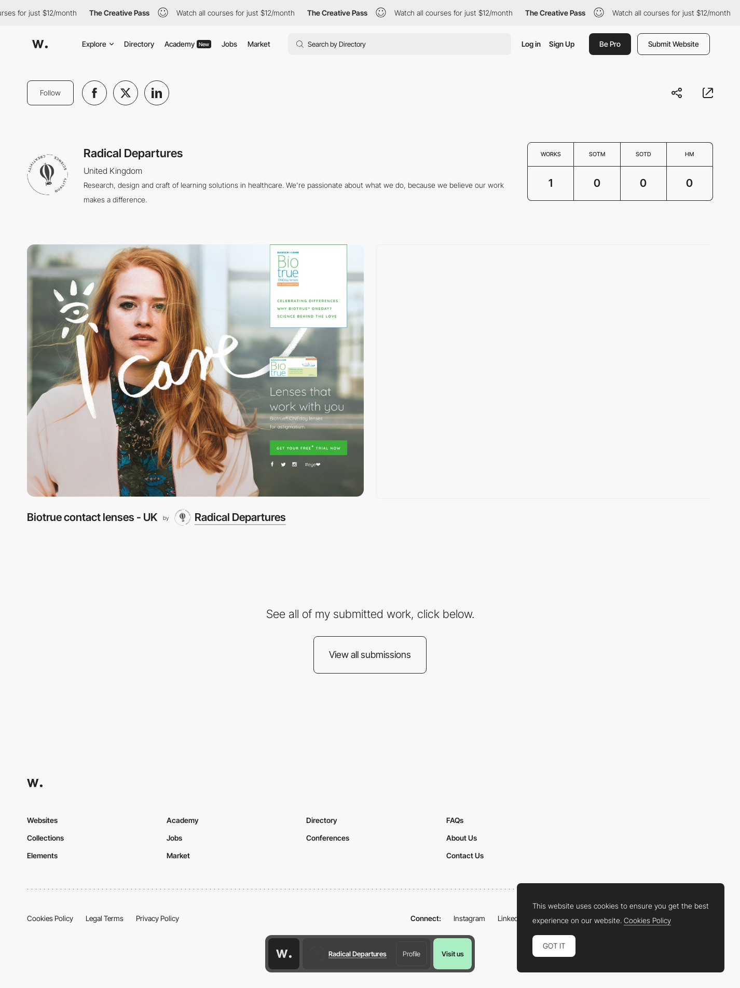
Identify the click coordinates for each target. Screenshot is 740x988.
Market (259, 43)
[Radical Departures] (230, 517)
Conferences (327, 837)
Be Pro (610, 43)
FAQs (454, 820)
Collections (45, 837)
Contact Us (465, 855)
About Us (461, 837)
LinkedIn (511, 918)
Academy (188, 43)
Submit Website (673, 43)
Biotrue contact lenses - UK (92, 517)
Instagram (469, 918)
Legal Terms (105, 918)
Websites (42, 820)
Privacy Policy (157, 918)
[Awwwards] (40, 44)
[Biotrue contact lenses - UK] (195, 370)
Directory (139, 43)
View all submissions (370, 654)
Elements (42, 855)
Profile (411, 954)
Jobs (229, 43)
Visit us (453, 954)
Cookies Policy (50, 918)
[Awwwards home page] (283, 953)
